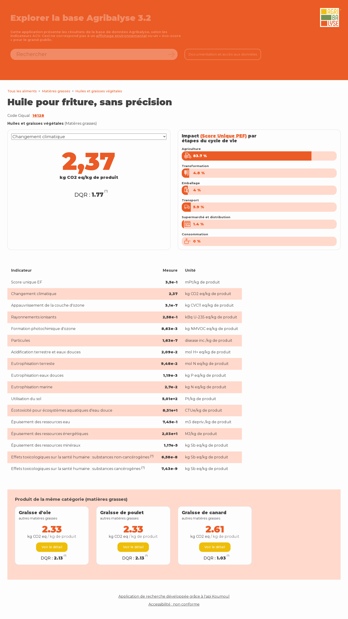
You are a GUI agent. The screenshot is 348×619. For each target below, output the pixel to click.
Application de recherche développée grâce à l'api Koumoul (174, 602)
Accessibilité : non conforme (174, 609)
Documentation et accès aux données (222, 54)
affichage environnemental (121, 36)
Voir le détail (52, 552)
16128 (38, 115)
